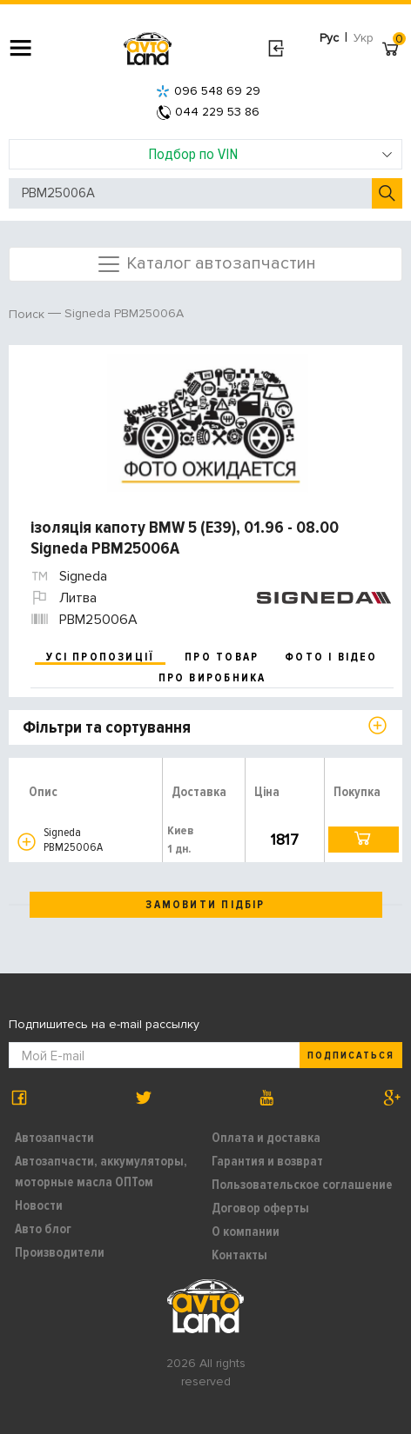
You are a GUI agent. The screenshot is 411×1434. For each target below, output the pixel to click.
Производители (59, 1252)
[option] (207, 423)
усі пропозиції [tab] (100, 657)
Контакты (239, 1255)
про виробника (212, 678)
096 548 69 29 (208, 90)
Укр (364, 37)
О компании (246, 1231)
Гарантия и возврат (267, 1161)
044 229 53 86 (208, 111)
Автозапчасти (54, 1137)
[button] (26, 842)
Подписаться (350, 1055)
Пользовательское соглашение (302, 1184)
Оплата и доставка (266, 1137)
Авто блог (43, 1229)
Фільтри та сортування (107, 727)
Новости (39, 1205)
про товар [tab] (222, 657)
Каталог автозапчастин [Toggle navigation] (206, 264)
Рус (329, 37)
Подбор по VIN (271, 153)
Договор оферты (260, 1208)
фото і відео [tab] (331, 657)
